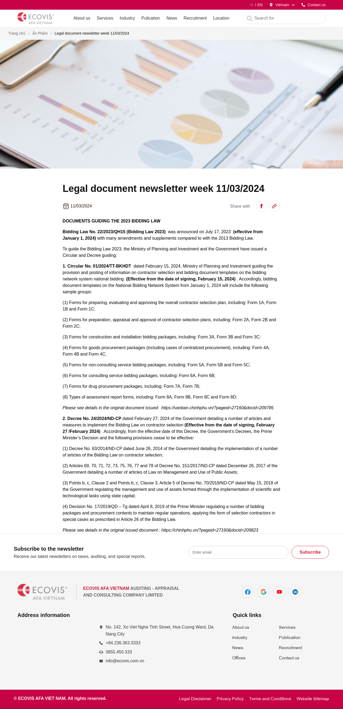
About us (240, 627)
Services (105, 18)
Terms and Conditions (270, 698)
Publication (289, 637)
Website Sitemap (313, 698)
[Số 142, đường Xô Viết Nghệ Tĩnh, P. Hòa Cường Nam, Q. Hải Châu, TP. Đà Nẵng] (53, 649)
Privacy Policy (230, 698)
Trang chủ (16, 33)
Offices (238, 657)
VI (251, 5)
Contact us (289, 657)
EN (260, 5)
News (237, 647)
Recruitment (290, 647)
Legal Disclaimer (195, 698)
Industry (127, 18)
